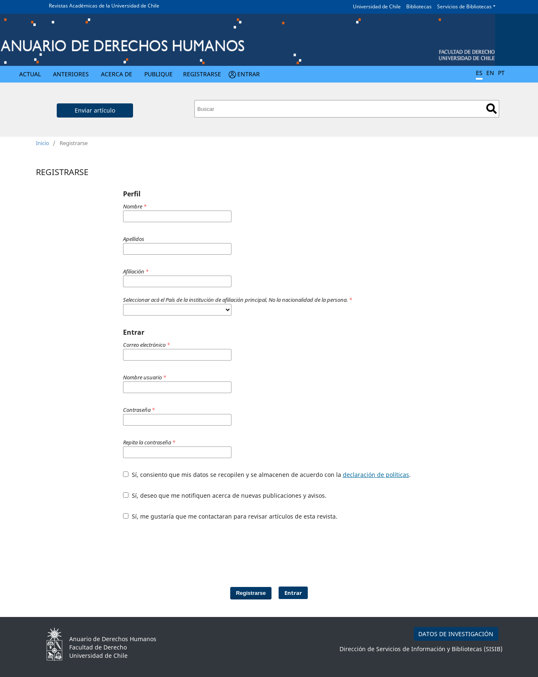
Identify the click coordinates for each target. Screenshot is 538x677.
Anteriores (71, 74)
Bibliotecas (419, 6)
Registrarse (202, 74)
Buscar (491, 108)
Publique (158, 74)
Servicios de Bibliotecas (464, 6)
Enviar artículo (95, 110)
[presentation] (239, 549)
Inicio (42, 143)
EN (490, 73)
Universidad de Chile (377, 6)
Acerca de (116, 74)
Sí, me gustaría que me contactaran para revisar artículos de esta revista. (230, 516)
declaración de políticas (376, 475)
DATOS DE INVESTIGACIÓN (455, 634)
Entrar (248, 74)
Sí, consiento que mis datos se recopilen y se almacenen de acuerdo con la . (267, 475)
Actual (30, 74)
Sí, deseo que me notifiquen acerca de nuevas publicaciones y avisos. (225, 495)
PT (501, 73)
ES (479, 73)
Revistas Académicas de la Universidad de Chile (104, 5)
